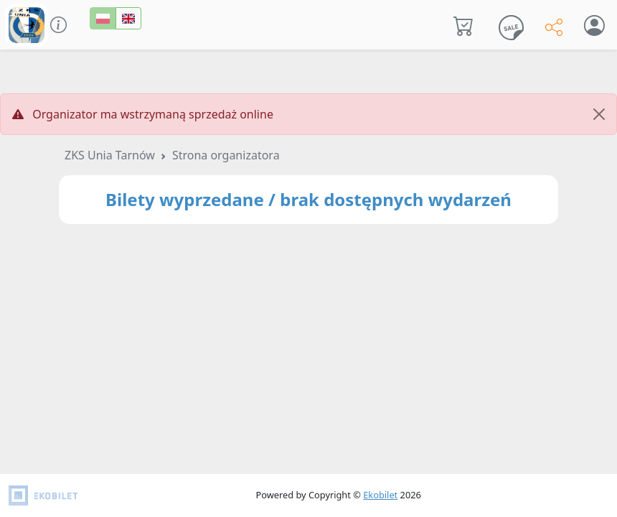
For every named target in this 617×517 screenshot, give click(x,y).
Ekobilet (380, 494)
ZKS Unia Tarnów (110, 155)
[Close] (599, 114)
